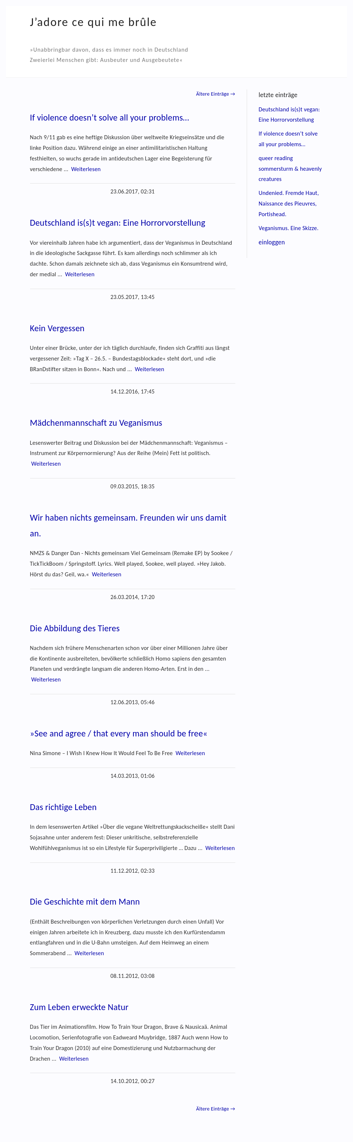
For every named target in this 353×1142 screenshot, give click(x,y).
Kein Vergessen (57, 328)
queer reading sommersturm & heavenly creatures (290, 169)
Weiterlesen (85, 169)
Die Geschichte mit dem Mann (85, 901)
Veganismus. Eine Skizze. (289, 228)
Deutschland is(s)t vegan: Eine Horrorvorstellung (117, 222)
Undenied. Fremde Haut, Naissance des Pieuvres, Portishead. (289, 203)
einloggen (272, 242)
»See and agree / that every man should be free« (119, 733)
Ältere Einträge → (215, 93)
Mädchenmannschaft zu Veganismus (96, 422)
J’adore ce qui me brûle (93, 22)
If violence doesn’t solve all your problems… (109, 117)
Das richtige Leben (63, 807)
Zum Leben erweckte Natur (79, 1007)
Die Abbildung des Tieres (75, 628)
